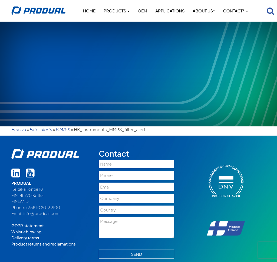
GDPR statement (27, 225)
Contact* (235, 10)
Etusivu (18, 129)
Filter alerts (41, 129)
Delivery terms (25, 237)
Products (117, 10)
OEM (142, 10)
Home (89, 10)
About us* (204, 10)
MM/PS (63, 129)
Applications (169, 10)
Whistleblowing (26, 231)
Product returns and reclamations (43, 243)
